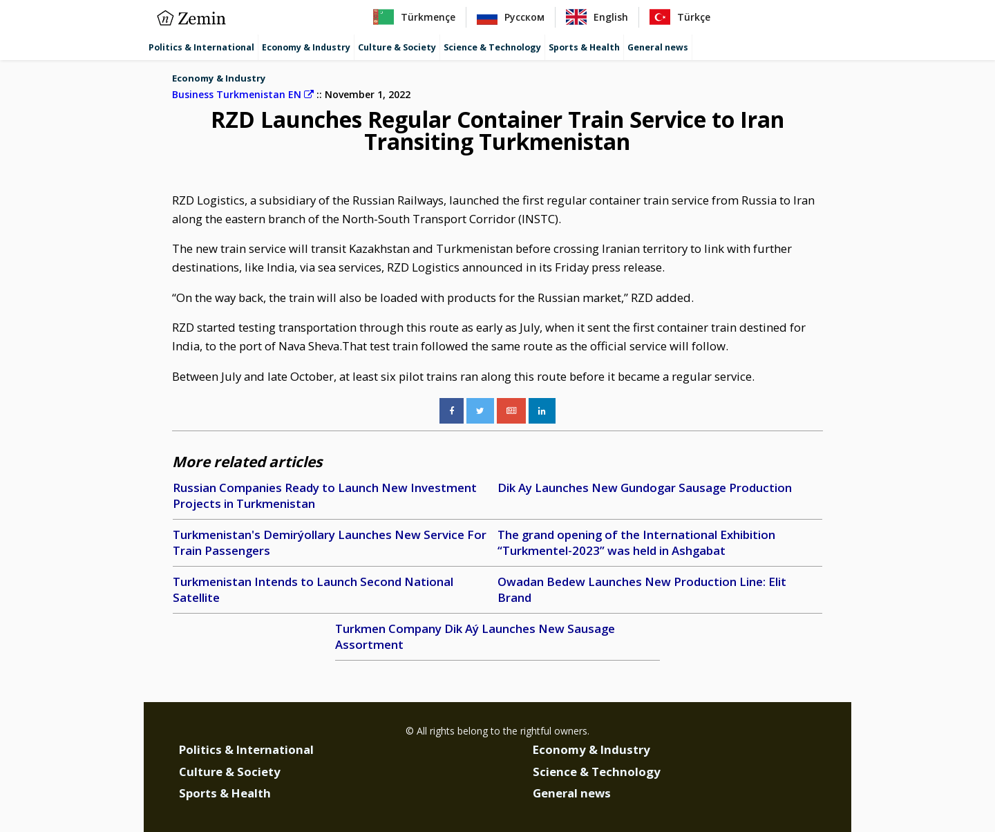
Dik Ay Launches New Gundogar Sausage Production (645, 487)
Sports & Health (584, 47)
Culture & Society (397, 47)
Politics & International (201, 47)
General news (657, 47)
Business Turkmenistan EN (243, 94)
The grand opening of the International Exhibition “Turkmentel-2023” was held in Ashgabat (636, 543)
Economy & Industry (306, 47)
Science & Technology (492, 47)
